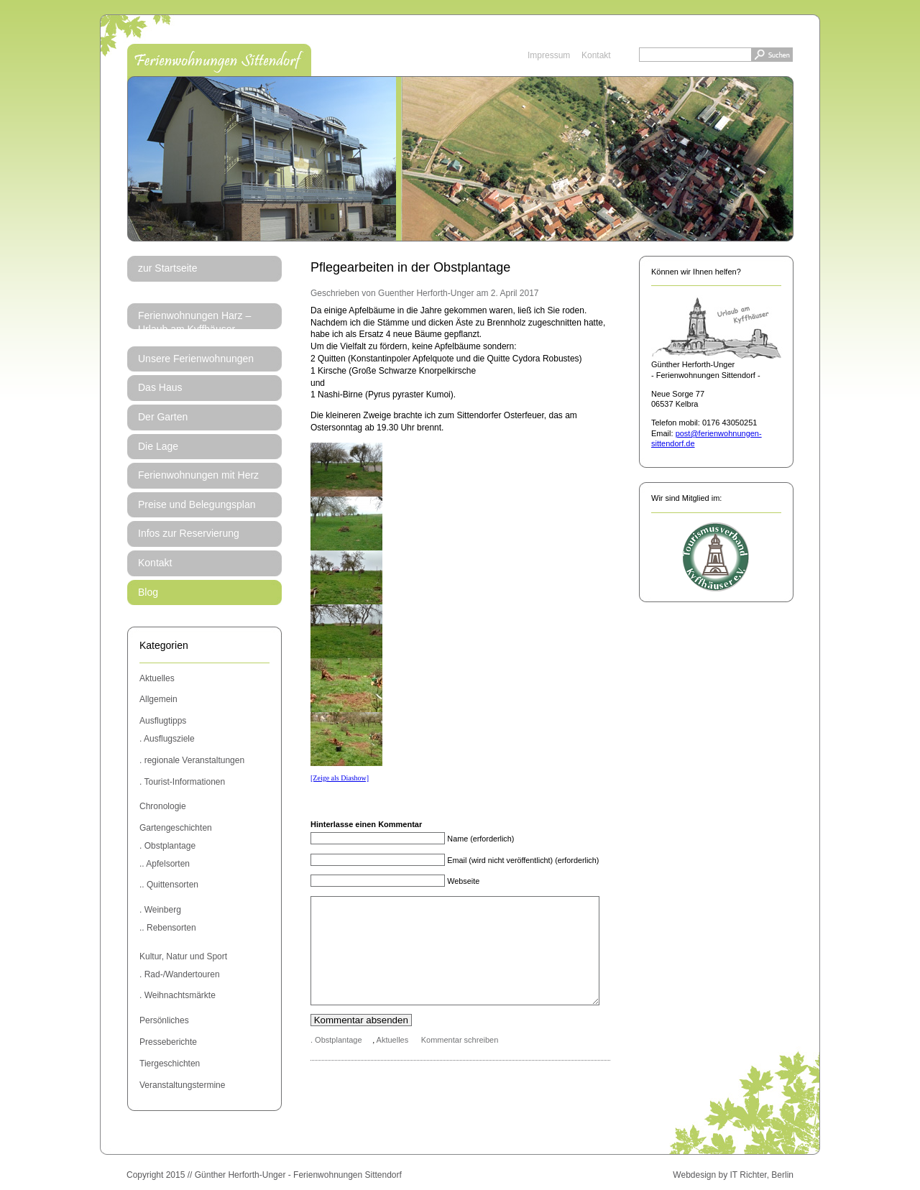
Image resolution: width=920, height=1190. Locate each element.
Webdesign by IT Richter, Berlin (733, 1175)
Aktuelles (157, 678)
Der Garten (163, 417)
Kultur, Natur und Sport (183, 956)
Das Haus (160, 387)
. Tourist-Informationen (182, 782)
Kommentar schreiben (460, 1061)
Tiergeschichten (169, 1063)
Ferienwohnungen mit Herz (198, 475)
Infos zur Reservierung (188, 533)
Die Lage (158, 446)
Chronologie (162, 806)
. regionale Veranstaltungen (191, 760)
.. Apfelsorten (164, 864)
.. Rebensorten (167, 928)
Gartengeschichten (175, 828)
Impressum (549, 55)
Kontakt (596, 55)
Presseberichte (168, 1042)
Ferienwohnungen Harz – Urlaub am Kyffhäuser (194, 323)
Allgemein (158, 699)
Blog (148, 592)
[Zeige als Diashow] (339, 778)
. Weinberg (160, 910)
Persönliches (164, 1020)
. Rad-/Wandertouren (179, 974)
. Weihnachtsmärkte (177, 995)
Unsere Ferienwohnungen (196, 358)
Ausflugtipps (162, 721)
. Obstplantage (167, 846)
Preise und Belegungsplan (196, 504)
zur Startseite (167, 268)
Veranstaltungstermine (182, 1085)
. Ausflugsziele (167, 739)
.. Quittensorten (168, 885)
